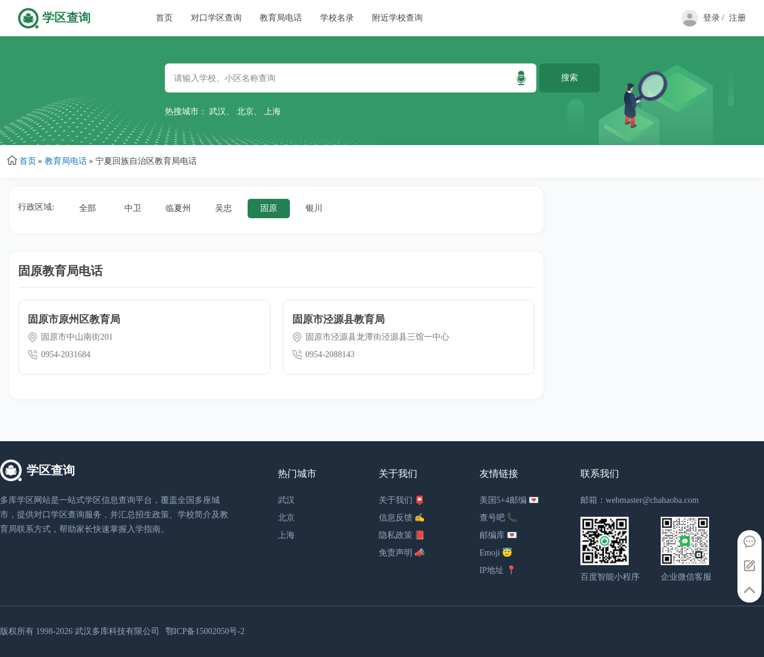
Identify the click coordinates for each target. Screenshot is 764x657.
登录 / (713, 17)
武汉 (217, 111)
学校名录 (337, 17)
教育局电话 (281, 17)
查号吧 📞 (499, 517)
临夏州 (178, 208)
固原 (268, 208)
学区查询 (66, 17)
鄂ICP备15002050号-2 (205, 631)
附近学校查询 (397, 17)
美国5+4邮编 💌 (509, 500)
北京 (245, 111)
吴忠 (223, 208)
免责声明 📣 (402, 552)
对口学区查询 (216, 17)
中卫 (132, 208)
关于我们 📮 (402, 500)
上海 (272, 111)
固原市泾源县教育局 (338, 319)
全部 (87, 208)
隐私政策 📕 (402, 535)
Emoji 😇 (496, 552)
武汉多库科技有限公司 (117, 631)
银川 (314, 208)
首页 (164, 17)
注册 (737, 17)
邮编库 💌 (499, 535)
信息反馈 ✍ (402, 517)
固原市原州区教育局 (74, 319)
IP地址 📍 (498, 570)
